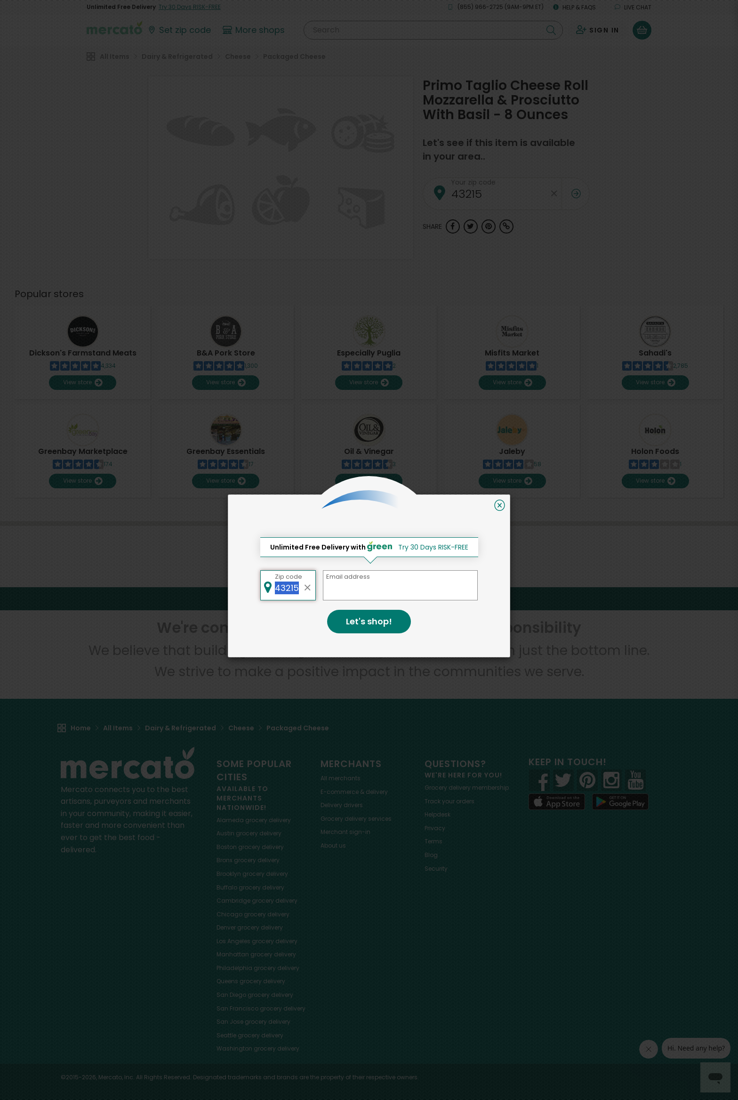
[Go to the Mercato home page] (114, 27)
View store (82, 382)
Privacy (435, 828)
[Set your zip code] (179, 30)
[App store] (557, 801)
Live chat (633, 7)
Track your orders (449, 801)
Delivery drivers (342, 805)
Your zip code (473, 182)
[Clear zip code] (554, 194)
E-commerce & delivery (354, 792)
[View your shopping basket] (642, 30)
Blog (431, 855)
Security (436, 869)
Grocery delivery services (356, 819)
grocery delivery (254, 820)
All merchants (341, 778)
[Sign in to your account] (598, 30)
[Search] (433, 30)
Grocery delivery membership (467, 788)
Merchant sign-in (345, 832)
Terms (433, 841)
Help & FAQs (574, 7)
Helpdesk (437, 814)
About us (333, 845)
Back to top (369, 598)
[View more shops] (254, 30)
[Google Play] (620, 801)
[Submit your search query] (551, 30)
